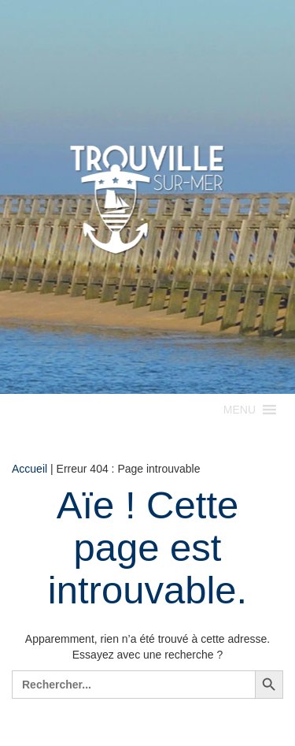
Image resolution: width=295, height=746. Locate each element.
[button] (239, 409)
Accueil (29, 468)
